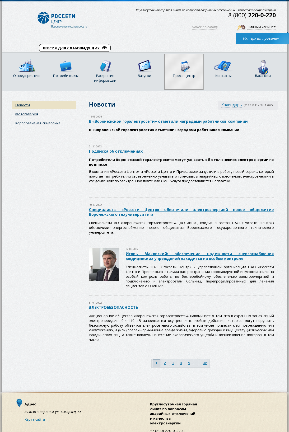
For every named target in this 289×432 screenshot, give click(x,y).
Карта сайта (34, 419)
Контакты (223, 75)
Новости (22, 105)
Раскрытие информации (105, 78)
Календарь (231, 104)
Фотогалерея (26, 114)
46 (205, 362)
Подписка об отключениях (116, 151)
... (197, 362)
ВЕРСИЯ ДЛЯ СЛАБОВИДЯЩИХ (75, 48)
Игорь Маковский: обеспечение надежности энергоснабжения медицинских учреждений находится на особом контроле (200, 256)
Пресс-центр (184, 75)
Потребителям (66, 75)
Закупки (144, 75)
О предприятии (26, 75)
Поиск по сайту (205, 26)
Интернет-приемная (261, 38)
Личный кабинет (261, 26)
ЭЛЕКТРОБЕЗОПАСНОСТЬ (113, 307)
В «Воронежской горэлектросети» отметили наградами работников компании (168, 121)
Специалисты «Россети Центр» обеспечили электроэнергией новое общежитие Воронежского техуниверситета (181, 212)
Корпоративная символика (37, 123)
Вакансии (263, 75)
